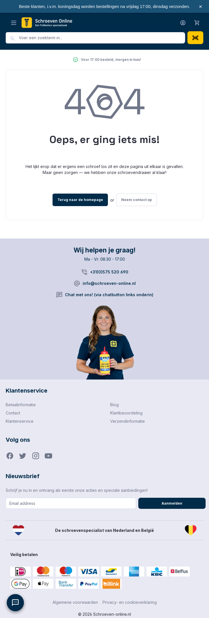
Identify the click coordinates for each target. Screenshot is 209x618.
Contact (13, 412)
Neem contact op (136, 200)
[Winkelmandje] (197, 22)
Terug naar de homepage (80, 200)
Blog (114, 404)
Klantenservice (20, 421)
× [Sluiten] (200, 6)
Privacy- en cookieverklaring (130, 602)
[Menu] (14, 22)
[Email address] (71, 503)
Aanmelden (172, 503)
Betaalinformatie (21, 404)
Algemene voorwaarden (75, 602)
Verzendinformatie (127, 421)
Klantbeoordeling (126, 412)
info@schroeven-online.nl (109, 283)
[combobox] (102, 37)
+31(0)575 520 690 (109, 271)
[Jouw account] (183, 22)
